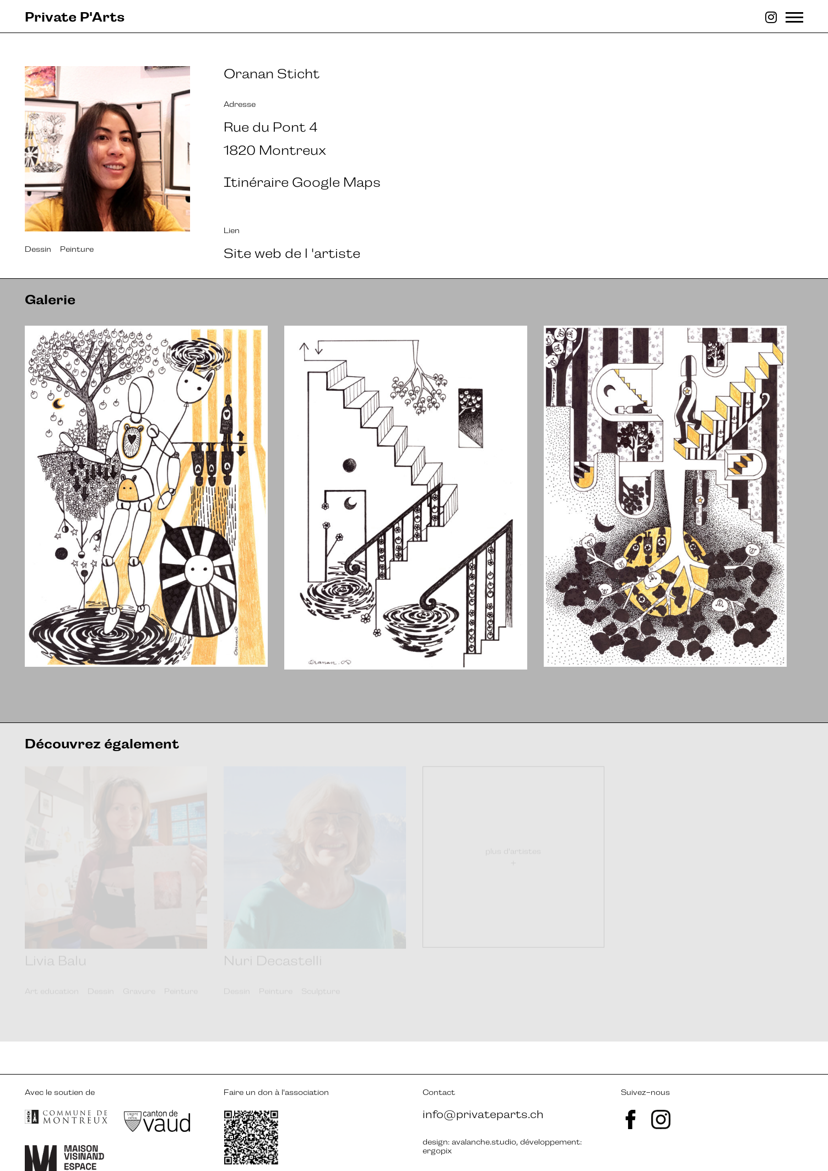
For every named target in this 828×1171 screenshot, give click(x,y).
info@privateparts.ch (483, 1081)
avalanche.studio (484, 1108)
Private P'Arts (75, 17)
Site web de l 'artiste (292, 253)
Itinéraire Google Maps (302, 182)
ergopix (437, 1117)
